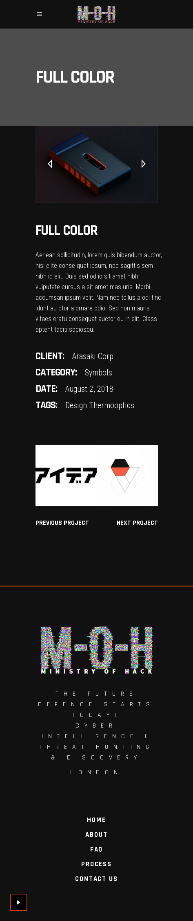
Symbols (98, 372)
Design (76, 405)
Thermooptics (111, 405)
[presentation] (50, 164)
